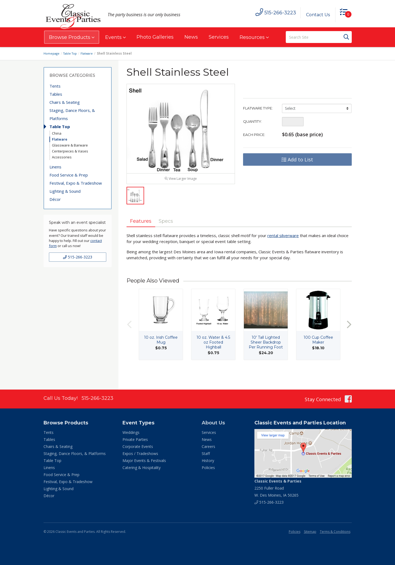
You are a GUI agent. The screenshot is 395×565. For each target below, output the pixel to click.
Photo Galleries (155, 37)
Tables (55, 94)
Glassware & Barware (70, 145)
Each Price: (254, 134)
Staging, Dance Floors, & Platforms (72, 114)
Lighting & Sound (65, 191)
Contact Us (316, 14)
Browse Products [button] (71, 37)
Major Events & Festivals (144, 460)
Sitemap (310, 531)
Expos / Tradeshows (140, 453)
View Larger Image (181, 189)
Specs (173, 232)
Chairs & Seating (64, 102)
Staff (206, 453)
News (191, 37)
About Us (213, 423)
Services (219, 37)
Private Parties (135, 439)
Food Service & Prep (68, 175)
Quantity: (252, 121)
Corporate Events (137, 446)
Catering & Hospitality (141, 467)
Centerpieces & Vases (70, 151)
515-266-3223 (77, 257)
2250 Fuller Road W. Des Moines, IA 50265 (277, 488)
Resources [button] (254, 37)
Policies (208, 467)
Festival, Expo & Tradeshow (75, 183)
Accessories (62, 157)
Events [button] (115, 37)
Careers (208, 446)
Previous (129, 336)
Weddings (131, 432)
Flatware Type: (258, 108)
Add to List (297, 159)
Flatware (90, 53)
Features (143, 232)
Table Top (72, 53)
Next (349, 336)
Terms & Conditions (335, 531)
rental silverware (283, 247)
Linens (55, 167)
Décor (55, 199)
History (208, 460)
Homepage (52, 53)
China (56, 133)
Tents (55, 86)
